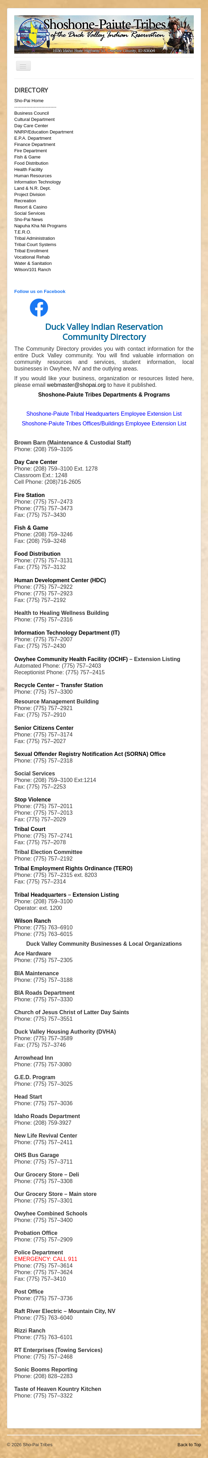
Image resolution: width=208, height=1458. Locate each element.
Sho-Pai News (28, 219)
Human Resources (33, 175)
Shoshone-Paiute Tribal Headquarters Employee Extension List (104, 414)
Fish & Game (27, 157)
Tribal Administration (34, 238)
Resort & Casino (30, 207)
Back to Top (189, 1444)
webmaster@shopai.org (76, 385)
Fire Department (30, 150)
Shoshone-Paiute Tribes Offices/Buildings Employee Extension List (104, 423)
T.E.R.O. (22, 232)
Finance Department (34, 144)
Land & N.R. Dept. (32, 188)
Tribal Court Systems (35, 244)
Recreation (25, 200)
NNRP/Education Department (43, 132)
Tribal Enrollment (31, 250)
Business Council (31, 113)
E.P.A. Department (32, 138)
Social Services (29, 213)
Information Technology (37, 182)
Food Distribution (31, 163)
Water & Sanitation (33, 263)
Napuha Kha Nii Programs (40, 225)
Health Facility (28, 169)
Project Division (29, 194)
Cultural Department (34, 119)
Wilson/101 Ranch (32, 269)
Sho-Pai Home (29, 100)
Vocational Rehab (32, 257)
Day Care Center (31, 125)
